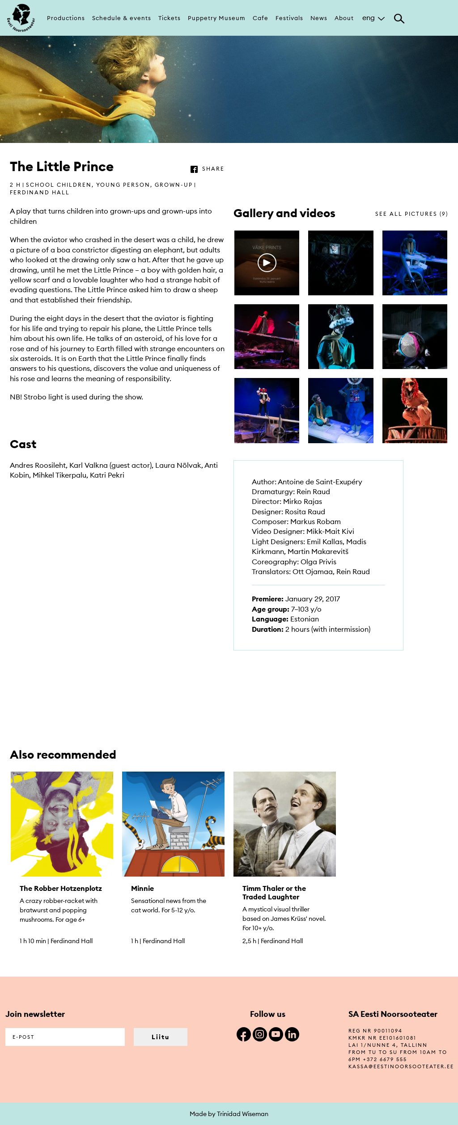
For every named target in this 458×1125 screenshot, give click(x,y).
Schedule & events (121, 17)
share (213, 168)
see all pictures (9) (411, 213)
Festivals (289, 17)
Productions (66, 17)
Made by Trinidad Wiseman (229, 1114)
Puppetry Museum (217, 17)
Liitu (161, 1037)
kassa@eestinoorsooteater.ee (401, 1066)
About (344, 17)
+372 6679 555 (385, 1059)
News (318, 17)
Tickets (169, 17)
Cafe (260, 17)
